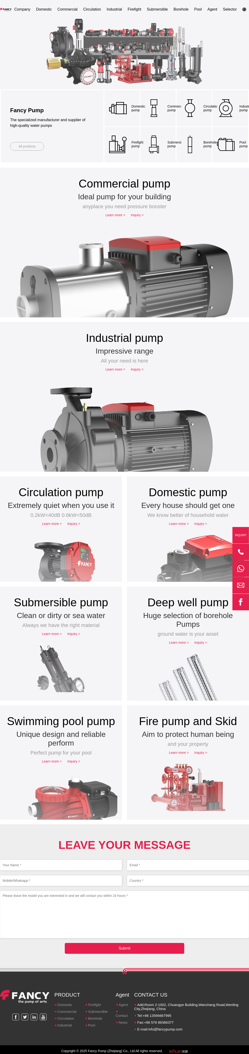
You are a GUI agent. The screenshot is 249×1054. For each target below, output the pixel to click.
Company (22, 9)
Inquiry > (137, 215)
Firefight (134, 9)
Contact (122, 1016)
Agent (212, 9)
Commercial (67, 9)
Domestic (44, 9)
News (123, 1022)
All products (27, 146)
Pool (198, 9)
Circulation (92, 9)
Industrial (114, 9)
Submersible (157, 9)
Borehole (180, 9)
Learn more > (115, 215)
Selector (230, 9)
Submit (125, 948)
